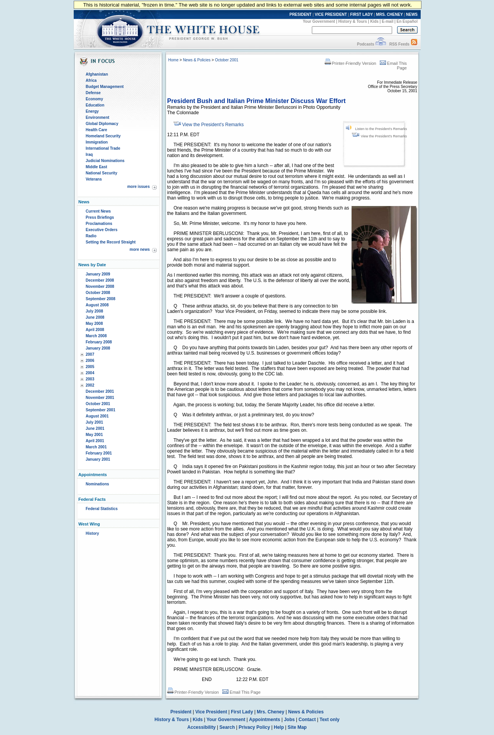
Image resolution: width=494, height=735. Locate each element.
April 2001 (95, 441)
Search (227, 727)
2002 (90, 385)
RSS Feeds (399, 44)
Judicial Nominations (105, 161)
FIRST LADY (361, 14)
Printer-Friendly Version (350, 63)
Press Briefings (100, 217)
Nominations (97, 484)
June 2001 (95, 428)
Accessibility (201, 727)
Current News (98, 211)
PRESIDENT (300, 14)
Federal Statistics (102, 509)
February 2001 (99, 453)
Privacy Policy (254, 727)
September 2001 (100, 410)
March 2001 (96, 447)
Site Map (297, 727)
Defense (93, 93)
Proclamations (99, 223)
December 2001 (100, 391)
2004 (90, 373)
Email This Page (241, 692)
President (180, 712)
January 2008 (98, 348)
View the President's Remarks (384, 136)
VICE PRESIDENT (331, 14)
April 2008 (95, 330)
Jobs (289, 719)
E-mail (387, 21)
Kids (374, 21)
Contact (307, 719)
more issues (138, 186)
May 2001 (94, 435)
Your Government (319, 21)
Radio (91, 236)
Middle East (96, 167)
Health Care (96, 130)
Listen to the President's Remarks (381, 129)
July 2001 (94, 422)
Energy (92, 111)
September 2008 (100, 299)
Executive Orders (101, 230)
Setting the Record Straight (110, 242)
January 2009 (98, 274)
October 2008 (98, 293)
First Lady (242, 712)
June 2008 (95, 317)
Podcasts (365, 44)
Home (173, 60)
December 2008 (100, 280)
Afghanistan (97, 74)
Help (279, 727)
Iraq (89, 154)
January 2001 (98, 459)
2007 (90, 354)
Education (95, 105)
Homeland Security (103, 136)
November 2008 (100, 286)
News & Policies (197, 60)
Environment (97, 117)
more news (140, 249)
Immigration (97, 142)
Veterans (94, 179)
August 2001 (97, 416)
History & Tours (352, 21)
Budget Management (105, 86)
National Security (101, 173)
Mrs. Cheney (270, 712)
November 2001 (100, 397)
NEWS (412, 14)
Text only (330, 719)
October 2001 (98, 404)
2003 (90, 379)
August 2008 (97, 305)
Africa (91, 80)
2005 (90, 367)
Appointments (264, 719)
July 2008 (94, 311)
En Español (407, 21)
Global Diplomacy (102, 124)
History (92, 533)
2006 (90, 360)
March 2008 (96, 336)
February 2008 (99, 342)
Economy (94, 99)
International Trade (103, 148)
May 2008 (94, 323)
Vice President (211, 712)
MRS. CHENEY (389, 14)
